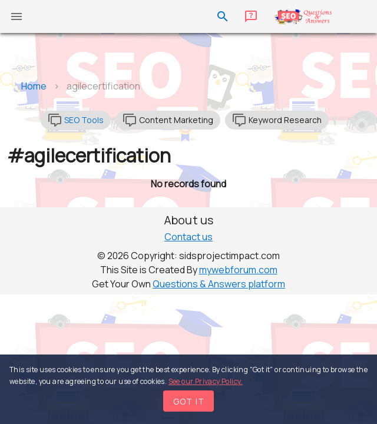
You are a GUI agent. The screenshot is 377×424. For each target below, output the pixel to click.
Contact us (188, 236)
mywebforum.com (238, 269)
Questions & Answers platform (219, 283)
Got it (189, 401)
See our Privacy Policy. (205, 381)
